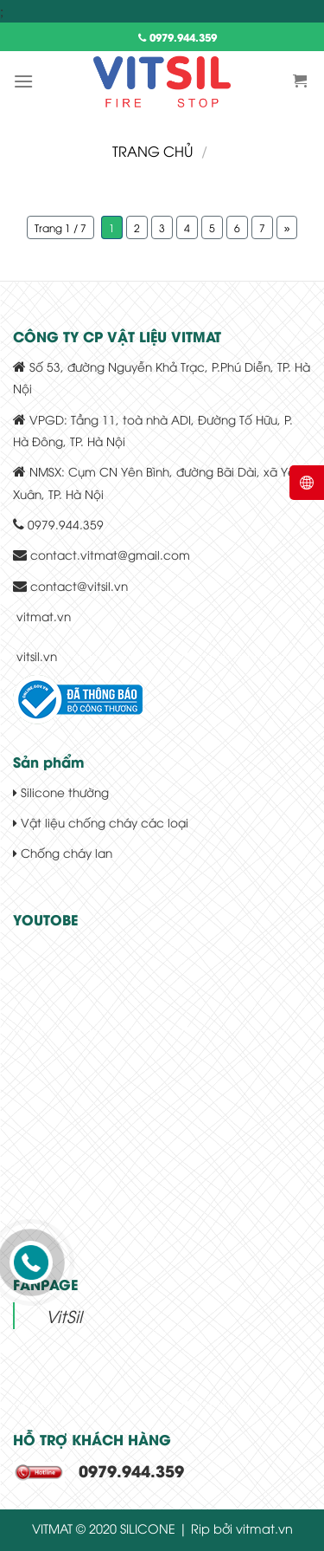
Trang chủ (152, 150)
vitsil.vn (36, 655)
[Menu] (23, 81)
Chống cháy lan (62, 852)
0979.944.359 (177, 36)
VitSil (64, 1315)
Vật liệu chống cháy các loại (100, 822)
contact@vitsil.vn (79, 585)
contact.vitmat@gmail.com (110, 554)
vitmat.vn (43, 615)
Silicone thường (61, 791)
